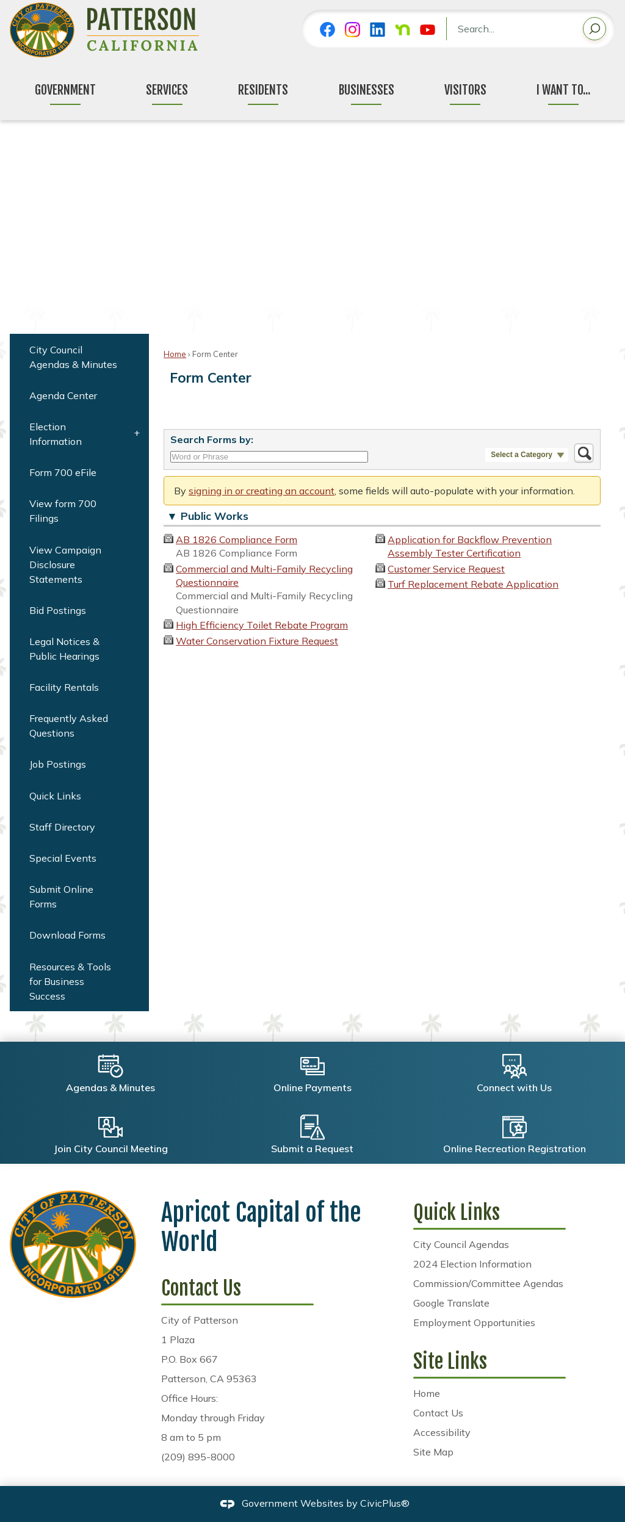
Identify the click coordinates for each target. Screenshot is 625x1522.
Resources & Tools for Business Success (70, 981)
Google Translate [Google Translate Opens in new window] (451, 1303)
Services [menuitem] (167, 90)
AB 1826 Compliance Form (236, 539)
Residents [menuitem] (263, 90)
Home (175, 354)
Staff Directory (62, 827)
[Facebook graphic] (327, 29)
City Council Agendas (461, 1244)
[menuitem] (79, 357)
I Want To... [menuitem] (563, 90)
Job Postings (57, 764)
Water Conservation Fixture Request (257, 641)
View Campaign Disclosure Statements (65, 564)
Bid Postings (57, 610)
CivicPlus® (385, 1503)
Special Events (62, 858)
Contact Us (438, 1413)
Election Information (55, 433)
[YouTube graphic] (427, 29)
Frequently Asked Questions (68, 725)
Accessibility (442, 1432)
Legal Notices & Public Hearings (64, 648)
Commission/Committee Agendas (488, 1283)
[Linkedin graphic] (377, 29)
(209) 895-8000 (198, 1457)
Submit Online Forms (61, 896)
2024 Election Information (472, 1264)
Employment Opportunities (474, 1322)
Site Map (433, 1452)
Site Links (450, 1361)
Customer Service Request (446, 569)
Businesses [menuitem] (366, 90)
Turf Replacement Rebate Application (473, 584)
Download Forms (67, 935)
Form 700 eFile (62, 472)
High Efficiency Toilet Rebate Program (262, 625)
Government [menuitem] (65, 90)
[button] (594, 30)
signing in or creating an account (261, 491)
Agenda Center (63, 395)
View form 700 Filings (62, 510)
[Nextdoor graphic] (402, 29)
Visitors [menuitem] (465, 90)
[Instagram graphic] (352, 29)
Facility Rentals (64, 687)
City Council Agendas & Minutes (73, 357)
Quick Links (55, 796)
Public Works (214, 515)
